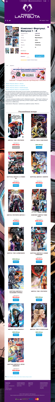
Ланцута (27, 376)
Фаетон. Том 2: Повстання (39, 140)
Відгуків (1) (12, 65)
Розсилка (42, 388)
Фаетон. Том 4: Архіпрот (16, 329)
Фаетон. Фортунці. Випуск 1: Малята (15, 83)
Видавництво (10, 23)
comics (18, 376)
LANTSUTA (16, 23)
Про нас (7, 387)
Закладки (42, 387)
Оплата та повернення (9, 385)
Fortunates (11, 376)
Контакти (7, 384)
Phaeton (7, 376)
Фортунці (23, 376)
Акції (29, 385)
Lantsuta (15, 376)
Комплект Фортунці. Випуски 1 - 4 (27, 23)
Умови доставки (8, 388)
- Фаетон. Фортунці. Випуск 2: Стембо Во (15, 85)
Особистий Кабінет (44, 384)
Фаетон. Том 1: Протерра (16, 140)
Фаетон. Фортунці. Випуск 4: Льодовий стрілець (17, 89)
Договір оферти (8, 389)
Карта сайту (19, 385)
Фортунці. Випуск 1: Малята (39, 176)
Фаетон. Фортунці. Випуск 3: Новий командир (17, 87)
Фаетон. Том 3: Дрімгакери (16, 253)
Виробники (30, 384)
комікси (30, 376)
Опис (7, 65)
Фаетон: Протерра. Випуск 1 (16, 215)
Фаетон (21, 376)
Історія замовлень (43, 385)
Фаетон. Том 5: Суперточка (39, 329)
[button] (12, 36)
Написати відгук (34, 59)
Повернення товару (21, 384)
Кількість (23, 56)
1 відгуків (28, 59)
